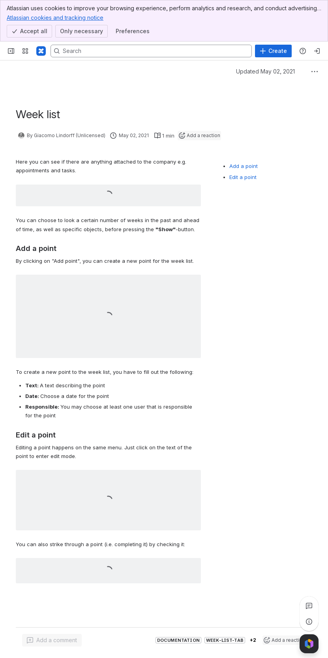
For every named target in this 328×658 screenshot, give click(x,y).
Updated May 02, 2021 (265, 71)
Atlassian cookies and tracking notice (55, 17)
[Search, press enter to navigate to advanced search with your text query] (151, 51)
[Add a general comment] (52, 640)
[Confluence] (41, 51)
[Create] (273, 51)
